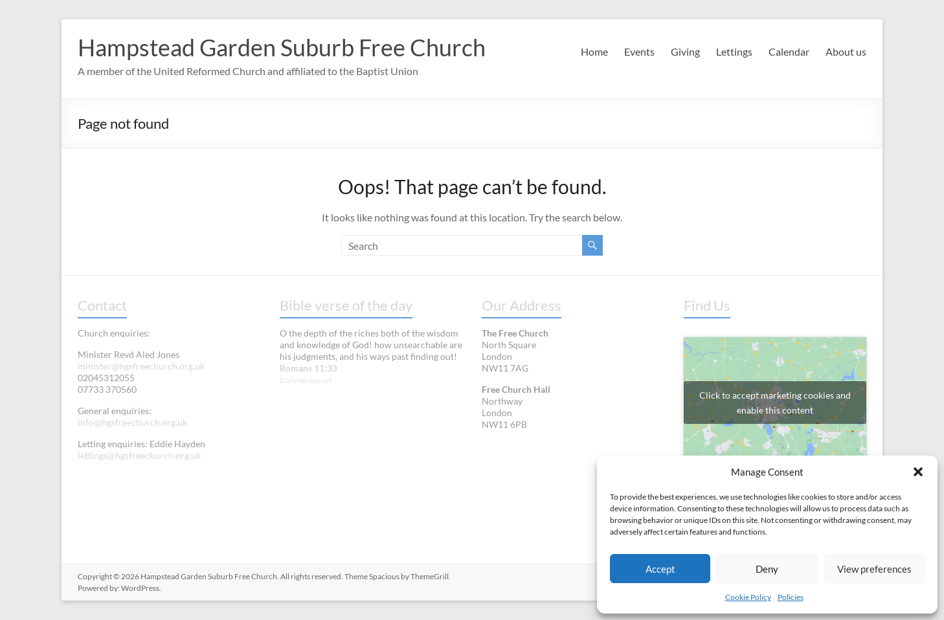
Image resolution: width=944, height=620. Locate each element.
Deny (767, 569)
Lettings (734, 51)
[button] (918, 471)
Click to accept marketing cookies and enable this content (775, 402)
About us (846, 51)
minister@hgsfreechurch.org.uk (141, 365)
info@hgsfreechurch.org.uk (132, 422)
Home (594, 51)
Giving (685, 51)
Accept (660, 569)
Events (639, 51)
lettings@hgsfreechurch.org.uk (139, 455)
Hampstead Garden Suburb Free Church (282, 47)
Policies (791, 597)
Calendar (789, 51)
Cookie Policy (748, 597)
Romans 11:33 (308, 367)
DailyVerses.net (306, 380)
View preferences (874, 569)
